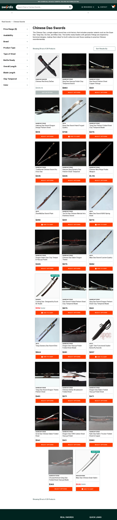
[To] (22, 32)
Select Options (74, 90)
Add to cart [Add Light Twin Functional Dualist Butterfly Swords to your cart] (101, 354)
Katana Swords (20, 13)
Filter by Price (15, 38)
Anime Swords (66, 13)
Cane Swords (52, 13)
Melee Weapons (84, 13)
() (10, 50)
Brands (98, 13)
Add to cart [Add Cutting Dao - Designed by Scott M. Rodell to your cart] (47, 310)
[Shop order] (104, 46)
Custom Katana (36, 13)
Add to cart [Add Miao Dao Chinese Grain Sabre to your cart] (87, 486)
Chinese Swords (19, 19)
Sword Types (109, 13)
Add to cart (74, 134)
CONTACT (102, 7)
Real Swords (7, 13)
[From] (8, 32)
